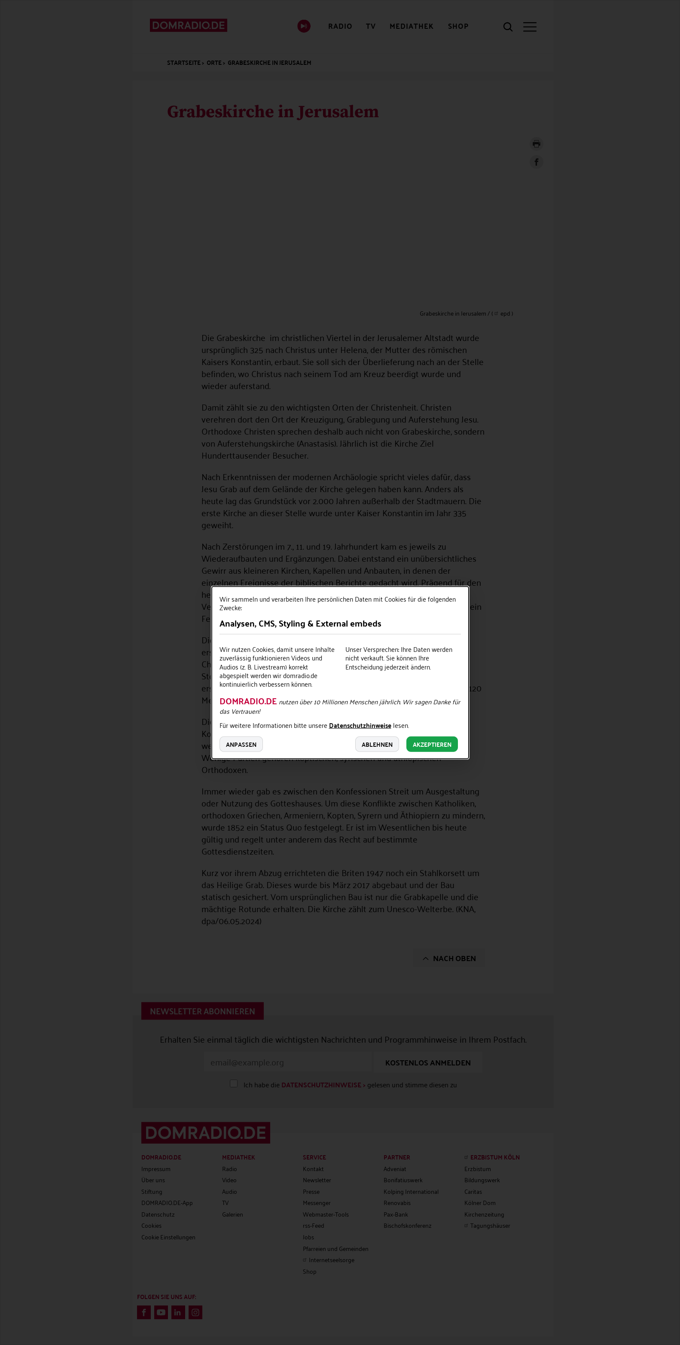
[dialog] (340, 672)
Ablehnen (377, 743)
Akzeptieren (432, 743)
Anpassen (241, 743)
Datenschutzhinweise (360, 726)
